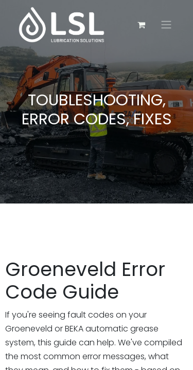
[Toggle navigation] (166, 25)
